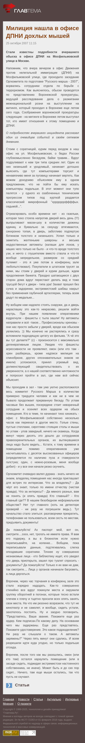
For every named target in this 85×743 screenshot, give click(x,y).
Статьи (38, 699)
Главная (8, 699)
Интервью (72, 699)
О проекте (24, 703)
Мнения (8, 703)
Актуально (54, 699)
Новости (23, 699)
